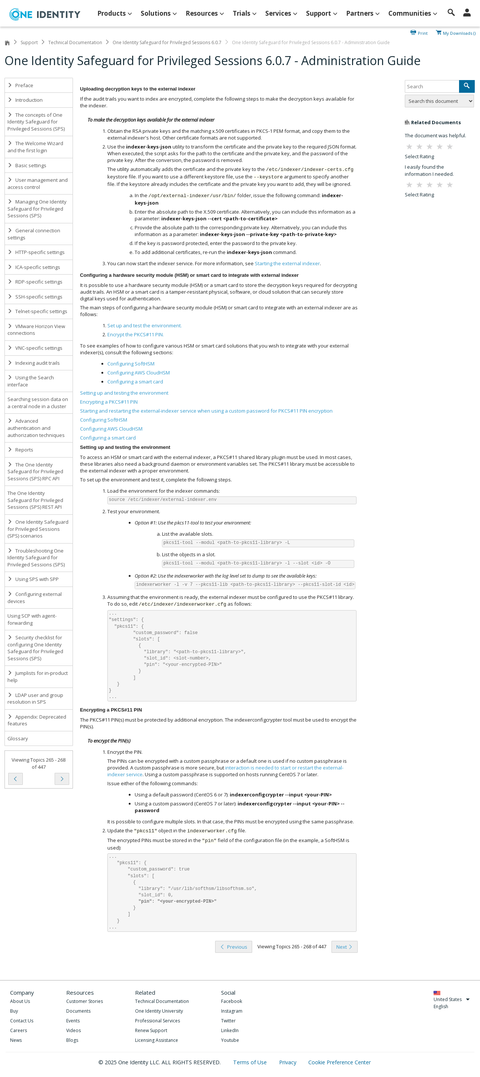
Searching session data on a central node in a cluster (37, 403)
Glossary (17, 738)
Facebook (231, 1001)
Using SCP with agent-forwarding (31, 619)
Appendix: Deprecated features (36, 720)
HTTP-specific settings (36, 252)
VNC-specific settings (34, 348)
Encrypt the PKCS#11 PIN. (135, 334)
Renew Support (151, 1030)
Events (73, 1021)
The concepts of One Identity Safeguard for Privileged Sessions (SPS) (36, 121)
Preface (20, 85)
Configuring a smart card (108, 437)
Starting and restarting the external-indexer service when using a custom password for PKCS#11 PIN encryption (206, 410)
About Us (20, 1001)
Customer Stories (84, 1001)
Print (423, 32)
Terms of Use (250, 1062)
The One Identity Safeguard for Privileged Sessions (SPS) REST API (35, 500)
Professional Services (157, 1021)
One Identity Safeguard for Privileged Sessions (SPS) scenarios (37, 528)
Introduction (25, 100)
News (16, 1040)
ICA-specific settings (33, 267)
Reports (20, 449)
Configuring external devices (34, 598)
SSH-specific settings (34, 296)
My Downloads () (459, 32)
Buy (14, 1011)
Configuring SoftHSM (103, 419)
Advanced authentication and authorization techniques (36, 427)
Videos (73, 1030)
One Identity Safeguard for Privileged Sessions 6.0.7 (167, 42)
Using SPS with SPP (33, 579)
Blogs (72, 1040)
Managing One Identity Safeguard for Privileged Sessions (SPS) (37, 208)
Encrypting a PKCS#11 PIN (109, 401)
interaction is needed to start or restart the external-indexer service (225, 771)
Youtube (230, 1040)
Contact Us (21, 1021)
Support (29, 42)
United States (452, 999)
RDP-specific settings (34, 281)
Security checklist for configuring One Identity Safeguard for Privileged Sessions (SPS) (35, 648)
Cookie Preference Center (339, 1062)
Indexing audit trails (33, 362)
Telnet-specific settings (37, 311)
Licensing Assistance (156, 1040)
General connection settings (33, 234)
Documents (78, 1011)
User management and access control (37, 183)
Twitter (228, 1021)
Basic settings (26, 165)
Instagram (231, 1011)
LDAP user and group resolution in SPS (35, 699)
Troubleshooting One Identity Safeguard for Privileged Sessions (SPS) (36, 557)
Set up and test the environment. (144, 325)
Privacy (288, 1062)
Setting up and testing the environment (124, 392)
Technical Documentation (75, 42)
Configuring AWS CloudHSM (111, 428)
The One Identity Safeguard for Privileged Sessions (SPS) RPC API (35, 471)
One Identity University (159, 1011)
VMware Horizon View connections (36, 330)
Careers (18, 1030)
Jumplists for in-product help (37, 676)
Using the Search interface (30, 381)
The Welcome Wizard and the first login (35, 147)
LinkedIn (230, 1030)
